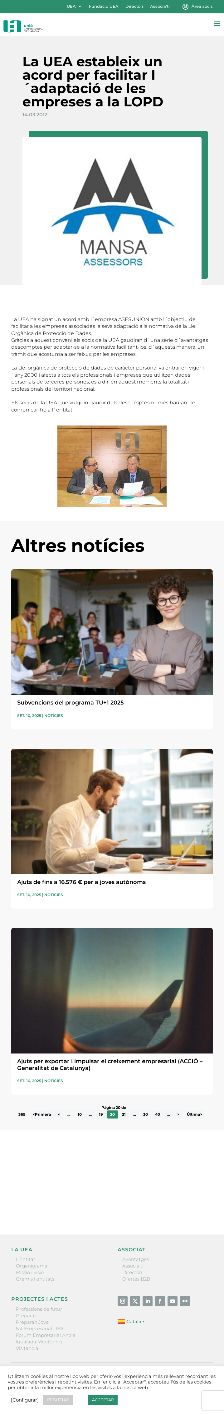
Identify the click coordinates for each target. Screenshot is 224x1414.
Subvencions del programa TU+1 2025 (70, 702)
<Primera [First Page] (42, 1114)
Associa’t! (159, 6)
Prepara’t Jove (32, 1322)
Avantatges (135, 1259)
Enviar (198, 1208)
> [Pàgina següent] (178, 1114)
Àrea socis (202, 6)
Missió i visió (30, 1272)
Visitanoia (27, 1348)
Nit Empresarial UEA (40, 1329)
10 (80, 1114)
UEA (71, 6)
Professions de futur (39, 1309)
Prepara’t (26, 1316)
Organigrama (31, 1266)
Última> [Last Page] (194, 1114)
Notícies (53, 715)
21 (124, 1114)
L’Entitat (25, 1259)
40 (157, 1114)
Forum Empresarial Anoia (45, 1335)
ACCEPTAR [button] (103, 1399)
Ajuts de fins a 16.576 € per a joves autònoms (81, 882)
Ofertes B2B (136, 1279)
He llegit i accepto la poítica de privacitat (52, 1196)
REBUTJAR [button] (58, 1399)
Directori (134, 6)
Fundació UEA (104, 6)
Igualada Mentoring (39, 1342)
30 (145, 1114)
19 (101, 1114)
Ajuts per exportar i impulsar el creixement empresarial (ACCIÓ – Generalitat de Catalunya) (109, 1065)
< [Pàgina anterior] (59, 1114)
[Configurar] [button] (25, 1400)
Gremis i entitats (35, 1279)
